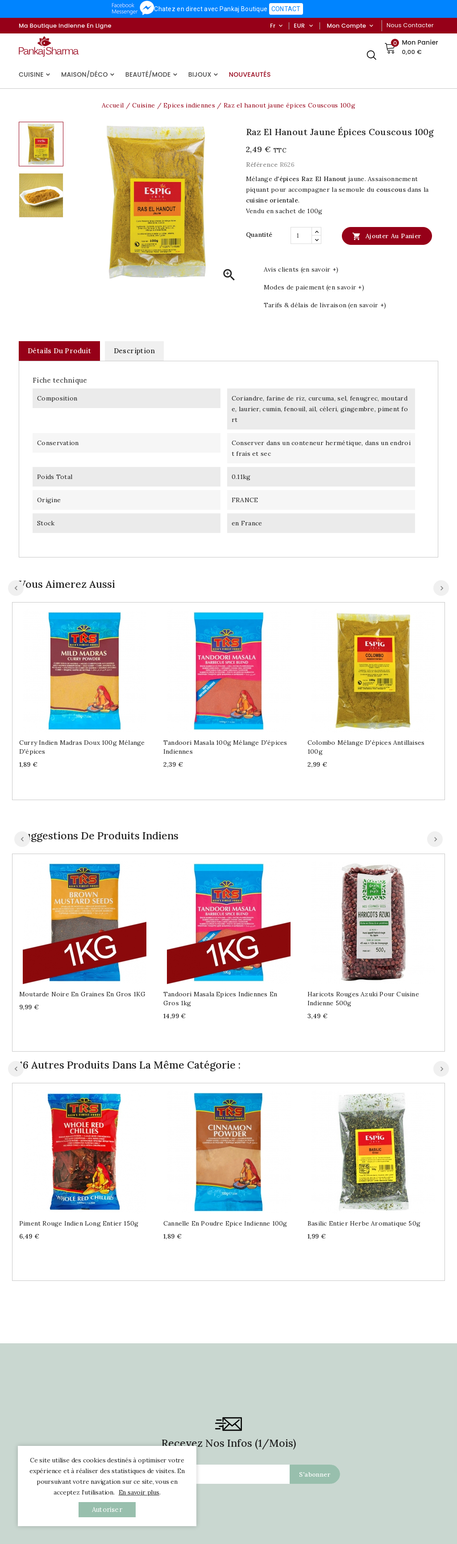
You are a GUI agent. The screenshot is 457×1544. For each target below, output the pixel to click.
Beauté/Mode (152, 74)
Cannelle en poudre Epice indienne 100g (225, 1223)
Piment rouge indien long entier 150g (78, 1223)
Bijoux (204, 74)
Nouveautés (250, 74)
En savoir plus (139, 1492)
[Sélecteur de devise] (311, 26)
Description (134, 351)
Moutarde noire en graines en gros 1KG (82, 994)
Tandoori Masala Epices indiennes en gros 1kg (220, 998)
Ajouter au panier (386, 236)
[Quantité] (301, 235)
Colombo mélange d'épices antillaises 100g (365, 747)
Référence (262, 165)
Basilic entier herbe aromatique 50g (363, 1223)
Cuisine (35, 74)
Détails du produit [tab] (59, 351)
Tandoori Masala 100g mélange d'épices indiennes (225, 747)
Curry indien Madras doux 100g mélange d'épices (82, 747)
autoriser (107, 1509)
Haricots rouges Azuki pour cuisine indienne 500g (363, 998)
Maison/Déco (88, 74)
